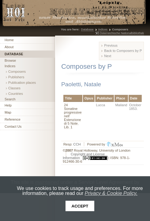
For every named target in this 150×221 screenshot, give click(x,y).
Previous (111, 45)
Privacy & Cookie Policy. (111, 193)
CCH (77, 144)
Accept (80, 206)
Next (107, 56)
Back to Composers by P (123, 50)
